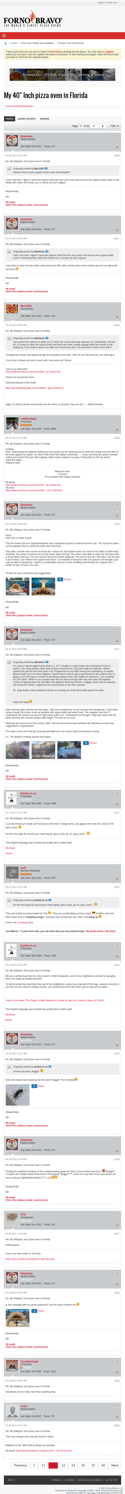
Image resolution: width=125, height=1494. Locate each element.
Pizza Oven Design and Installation (37, 43)
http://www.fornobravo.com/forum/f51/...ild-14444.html (33, 485)
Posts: (47, 146)
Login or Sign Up (108, 2)
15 (83, 1465)
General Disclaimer (89, 1480)
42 (103, 1465)
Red (11, 1480)
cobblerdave (28, 418)
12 (53, 1465)
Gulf (23, 867)
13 (63, 1465)
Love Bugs (22, 922)
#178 (116, 1292)
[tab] (9, 118)
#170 (116, 524)
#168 (116, 325)
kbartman (26, 136)
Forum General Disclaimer (19, 106)
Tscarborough (29, 1361)
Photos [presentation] (44, 119)
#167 (116, 238)
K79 (22, 1214)
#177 (116, 1233)
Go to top (111, 1480)
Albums (69, 1480)
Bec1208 (25, 305)
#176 (116, 1159)
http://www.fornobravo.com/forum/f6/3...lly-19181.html (33, 371)
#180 (116, 1425)
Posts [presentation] (9, 119)
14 (73, 1465)
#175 (116, 1053)
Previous (20, 1465)
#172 (116, 812)
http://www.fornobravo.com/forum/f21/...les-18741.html (44, 1450)
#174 (116, 965)
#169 (116, 438)
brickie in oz (28, 793)
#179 (116, 1380)
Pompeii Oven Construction (71, 43)
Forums (56, 1480)
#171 (116, 649)
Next (114, 1465)
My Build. (10, 848)
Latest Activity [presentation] (26, 119)
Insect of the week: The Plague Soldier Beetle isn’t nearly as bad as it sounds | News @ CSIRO (55, 1000)
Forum (14, 43)
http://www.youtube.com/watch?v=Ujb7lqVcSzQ (30, 1259)
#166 (116, 155)
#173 (116, 887)
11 (43, 1465)
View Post (46, 168)
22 (93, 1465)
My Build (110, 931)
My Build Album (95, 931)
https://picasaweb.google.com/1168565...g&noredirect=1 (35, 388)
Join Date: (25, 146)
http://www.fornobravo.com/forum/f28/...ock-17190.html (34, 490)
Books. (9, 853)
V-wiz (23, 1406)
